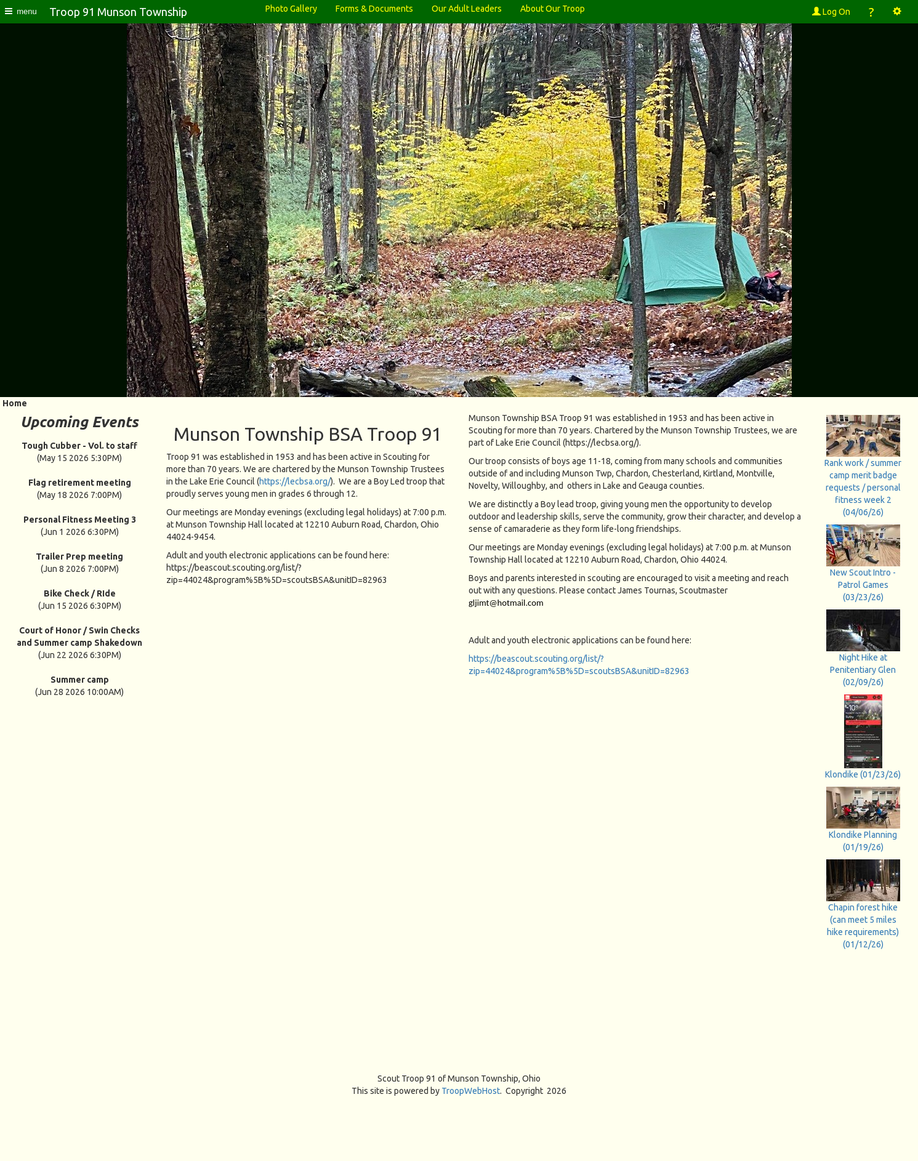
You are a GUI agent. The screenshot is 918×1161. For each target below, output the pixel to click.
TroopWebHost (470, 1091)
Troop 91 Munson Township (118, 12)
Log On (831, 12)
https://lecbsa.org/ (295, 481)
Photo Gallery (291, 9)
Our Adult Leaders (467, 9)
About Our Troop (552, 9)
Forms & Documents (374, 9)
